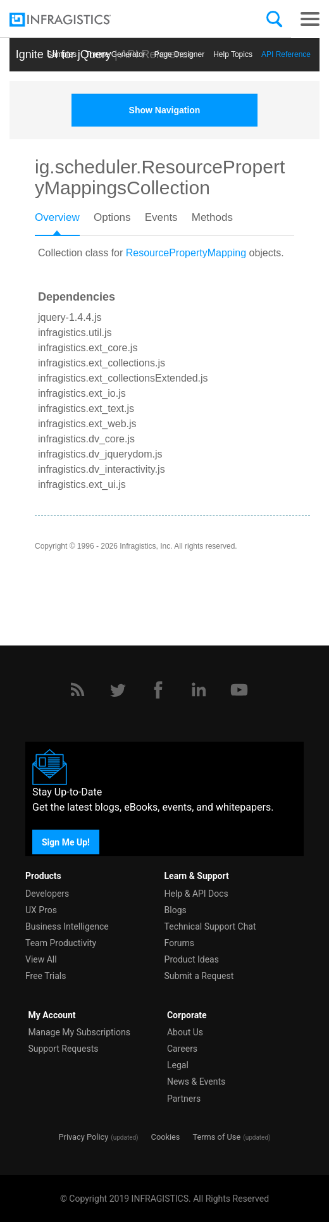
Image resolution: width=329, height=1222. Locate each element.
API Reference (286, 54)
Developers (47, 893)
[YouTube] (239, 689)
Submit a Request (199, 976)
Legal (178, 1065)
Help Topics (232, 54)
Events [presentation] (161, 217)
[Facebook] (158, 689)
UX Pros (41, 910)
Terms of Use (216, 1137)
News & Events (196, 1081)
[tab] (64, 221)
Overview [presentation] (57, 217)
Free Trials (45, 976)
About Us (185, 1032)
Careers (182, 1049)
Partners (184, 1099)
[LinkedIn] (198, 689)
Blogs (175, 910)
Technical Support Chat (210, 926)
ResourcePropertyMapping (186, 252)
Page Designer (179, 54)
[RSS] (77, 689)
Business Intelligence (67, 926)
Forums (179, 943)
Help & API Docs (196, 893)
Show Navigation (165, 110)
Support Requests (63, 1049)
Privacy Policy (83, 1137)
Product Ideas (191, 959)
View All (41, 959)
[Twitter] (117, 689)
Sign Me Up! (66, 842)
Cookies (165, 1137)
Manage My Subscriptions (79, 1032)
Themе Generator (115, 54)
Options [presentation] (112, 217)
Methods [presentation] (212, 217)
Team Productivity (60, 943)
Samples (62, 54)
